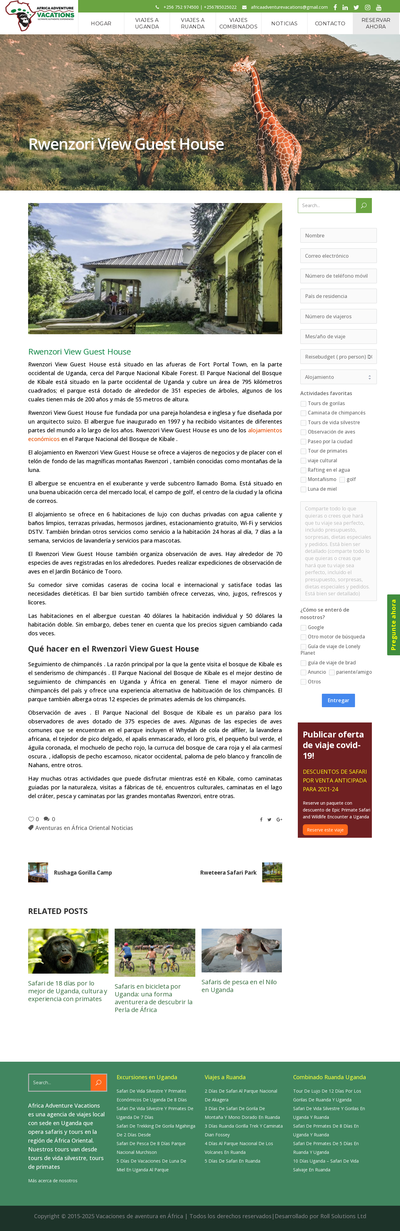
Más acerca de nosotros (53, 1181)
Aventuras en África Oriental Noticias (84, 827)
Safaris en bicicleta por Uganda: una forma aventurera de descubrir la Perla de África (153, 998)
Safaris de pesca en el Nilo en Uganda (239, 986)
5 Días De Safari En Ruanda (232, 1161)
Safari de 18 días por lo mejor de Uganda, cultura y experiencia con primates (67, 991)
